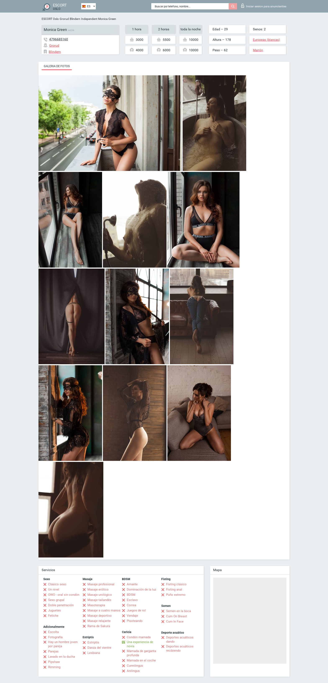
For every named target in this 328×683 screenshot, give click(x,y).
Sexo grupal (56, 600)
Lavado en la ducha (61, 657)
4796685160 (58, 39)
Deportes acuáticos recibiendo (179, 648)
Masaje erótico (98, 589)
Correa (131, 605)
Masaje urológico (99, 595)
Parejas (53, 651)
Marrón (258, 50)
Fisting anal (174, 589)
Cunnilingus (135, 666)
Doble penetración (61, 605)
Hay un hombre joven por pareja (63, 644)
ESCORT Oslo (50, 19)
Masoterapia (96, 605)
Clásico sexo (57, 584)
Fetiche (53, 616)
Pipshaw (54, 662)
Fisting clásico (176, 584)
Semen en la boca (178, 611)
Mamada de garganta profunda (141, 653)
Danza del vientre (99, 648)
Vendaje (132, 616)
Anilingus (133, 671)
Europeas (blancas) (266, 40)
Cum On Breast (176, 616)
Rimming (54, 667)
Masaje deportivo (99, 616)
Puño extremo (176, 595)
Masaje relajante (99, 621)
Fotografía (55, 637)
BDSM (131, 595)
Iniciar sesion (263, 5)
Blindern (75, 19)
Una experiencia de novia (140, 644)
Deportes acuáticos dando (179, 639)
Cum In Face (174, 621)
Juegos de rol (136, 610)
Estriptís (93, 642)
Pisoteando (135, 621)
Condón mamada (139, 637)
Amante (132, 584)
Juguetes (54, 610)
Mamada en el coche (141, 660)
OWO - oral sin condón (63, 595)
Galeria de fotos (57, 66)
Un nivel (53, 589)
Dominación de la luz (141, 589)
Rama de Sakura (98, 626)
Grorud (64, 19)
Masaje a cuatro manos (103, 610)
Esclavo (132, 600)
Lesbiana (93, 653)
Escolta (53, 632)
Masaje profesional (100, 584)
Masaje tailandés (99, 600)
